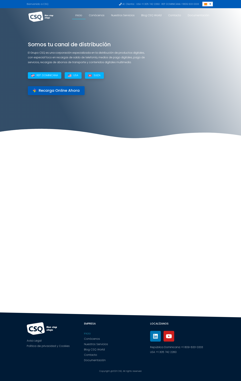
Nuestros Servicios (123, 15)
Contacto (174, 15)
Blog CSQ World (151, 15)
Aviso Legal (34, 341)
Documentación (198, 15)
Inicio (78, 15)
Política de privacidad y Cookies (48, 346)
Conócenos (96, 15)
